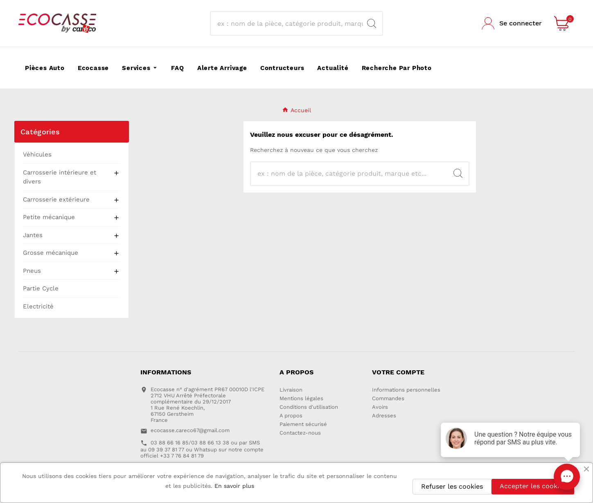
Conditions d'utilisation (309, 407)
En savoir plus (234, 486)
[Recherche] (289, 23)
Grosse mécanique (50, 252)
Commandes (388, 398)
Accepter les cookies (533, 486)
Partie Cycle (41, 288)
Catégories (40, 131)
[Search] (371, 23)
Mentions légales (301, 398)
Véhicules (37, 154)
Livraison (291, 390)
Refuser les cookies (452, 486)
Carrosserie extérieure (56, 199)
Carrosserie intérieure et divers (59, 177)
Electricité (38, 306)
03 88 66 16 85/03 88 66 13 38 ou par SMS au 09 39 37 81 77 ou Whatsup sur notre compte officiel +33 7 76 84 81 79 (202, 449)
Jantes (33, 235)
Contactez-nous (300, 433)
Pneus (32, 270)
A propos (291, 415)
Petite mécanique (49, 217)
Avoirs (380, 407)
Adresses (384, 415)
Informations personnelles (406, 390)
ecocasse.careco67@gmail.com (190, 430)
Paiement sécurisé (303, 424)
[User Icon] (512, 23)
